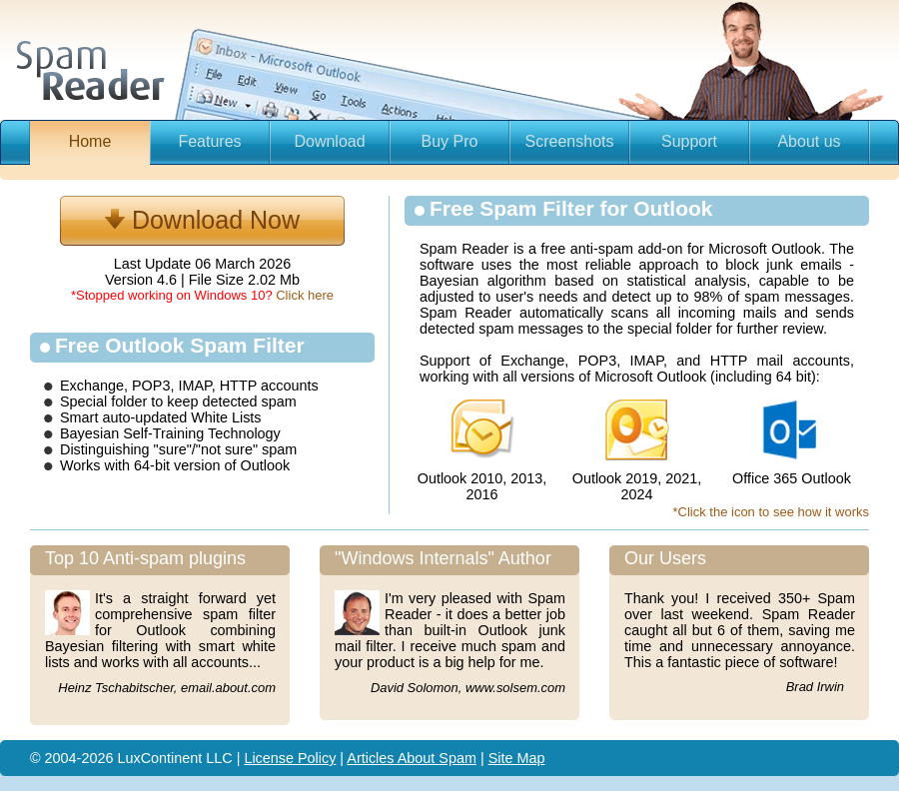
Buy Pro (450, 141)
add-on (660, 249)
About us (808, 141)
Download (329, 141)
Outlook (265, 465)
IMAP (194, 386)
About (419, 758)
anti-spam (601, 249)
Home (90, 141)
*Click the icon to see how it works (770, 511)
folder (129, 401)
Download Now (202, 220)
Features (209, 141)
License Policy (290, 758)
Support (689, 141)
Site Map (516, 758)
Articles (372, 758)
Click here (305, 295)
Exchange (92, 386)
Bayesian (91, 433)
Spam (457, 758)
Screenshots (569, 141)
